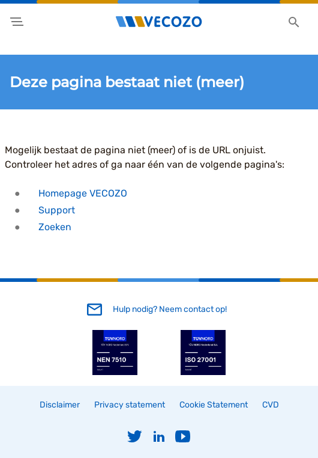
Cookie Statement (213, 405)
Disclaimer (60, 405)
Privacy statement (129, 405)
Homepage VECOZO (82, 193)
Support (56, 210)
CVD (270, 405)
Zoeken (54, 227)
